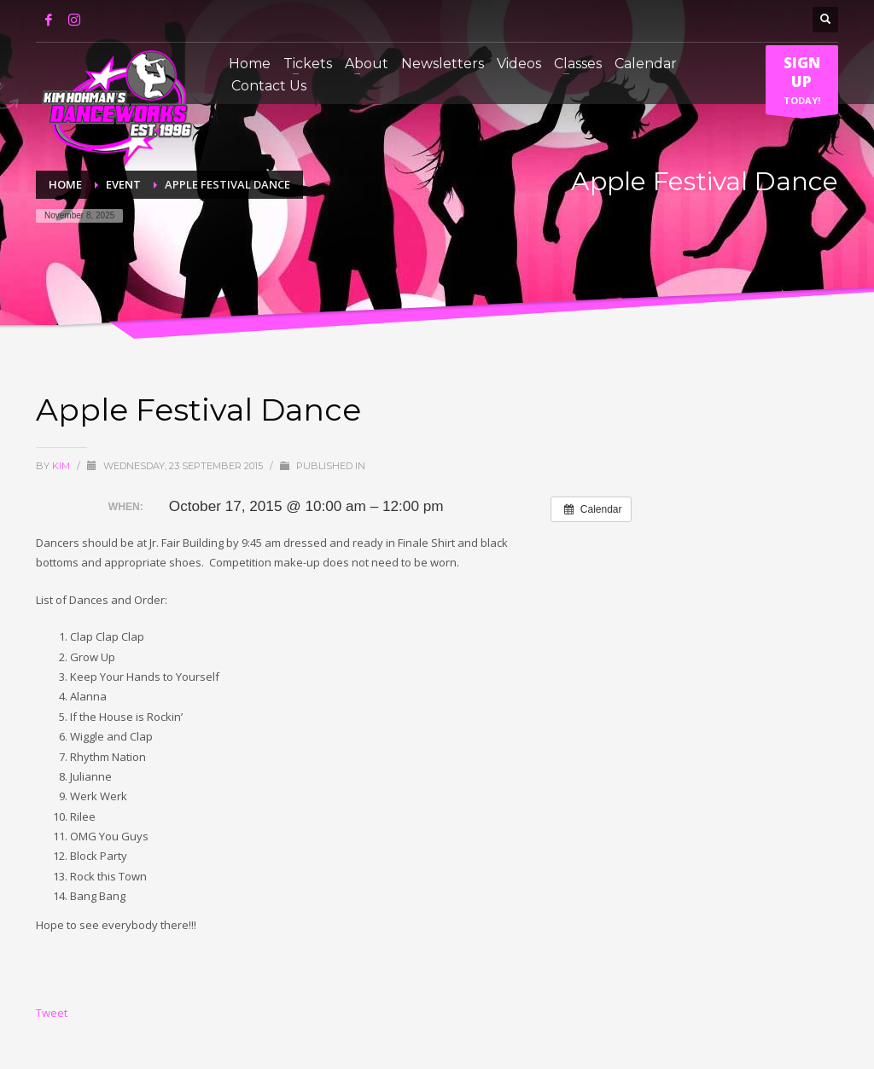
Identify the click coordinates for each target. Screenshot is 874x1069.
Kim (62, 466)
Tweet (51, 1012)
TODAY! (802, 83)
